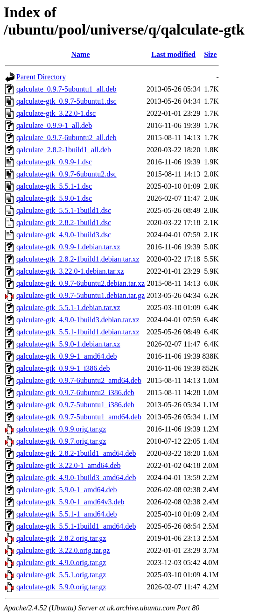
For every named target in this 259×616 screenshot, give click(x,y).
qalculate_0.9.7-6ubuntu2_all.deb (66, 138)
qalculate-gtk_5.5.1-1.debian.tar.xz (68, 308)
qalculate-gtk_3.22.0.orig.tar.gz (63, 550)
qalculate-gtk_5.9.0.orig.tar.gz (61, 587)
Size (210, 54)
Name (80, 54)
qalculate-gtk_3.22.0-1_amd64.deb (68, 465)
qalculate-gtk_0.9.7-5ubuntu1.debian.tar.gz (80, 295)
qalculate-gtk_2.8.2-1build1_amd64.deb (76, 453)
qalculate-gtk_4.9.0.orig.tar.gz (61, 562)
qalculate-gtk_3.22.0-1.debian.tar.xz (70, 271)
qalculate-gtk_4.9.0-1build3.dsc (63, 235)
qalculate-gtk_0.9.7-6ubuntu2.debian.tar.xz (80, 283)
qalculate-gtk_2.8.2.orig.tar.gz (61, 538)
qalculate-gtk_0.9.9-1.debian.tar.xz (68, 247)
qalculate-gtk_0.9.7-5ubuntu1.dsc (66, 101)
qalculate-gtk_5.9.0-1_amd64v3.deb (70, 502)
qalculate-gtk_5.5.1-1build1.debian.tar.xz (77, 332)
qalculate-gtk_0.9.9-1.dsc (54, 162)
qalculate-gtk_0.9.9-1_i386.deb (63, 368)
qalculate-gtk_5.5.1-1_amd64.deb (66, 514)
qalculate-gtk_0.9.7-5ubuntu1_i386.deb (75, 405)
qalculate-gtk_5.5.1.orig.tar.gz (61, 575)
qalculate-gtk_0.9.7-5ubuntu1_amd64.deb (78, 417)
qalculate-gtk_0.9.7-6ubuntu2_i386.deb (75, 393)
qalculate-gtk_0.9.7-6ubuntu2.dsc (66, 174)
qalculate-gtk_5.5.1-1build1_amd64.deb (76, 526)
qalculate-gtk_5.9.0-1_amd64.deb (66, 490)
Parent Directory (41, 77)
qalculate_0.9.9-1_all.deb (54, 125)
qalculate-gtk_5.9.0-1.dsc (54, 198)
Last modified (173, 54)
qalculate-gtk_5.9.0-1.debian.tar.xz (68, 344)
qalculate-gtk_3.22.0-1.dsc (56, 113)
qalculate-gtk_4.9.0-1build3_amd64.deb (76, 477)
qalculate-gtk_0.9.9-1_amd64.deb (66, 356)
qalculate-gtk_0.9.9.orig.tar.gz (61, 429)
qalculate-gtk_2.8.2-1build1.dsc (63, 223)
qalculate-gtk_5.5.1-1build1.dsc (63, 210)
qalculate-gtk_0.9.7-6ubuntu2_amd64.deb (78, 380)
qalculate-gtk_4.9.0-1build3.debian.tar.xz (77, 320)
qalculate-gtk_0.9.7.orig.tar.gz (61, 441)
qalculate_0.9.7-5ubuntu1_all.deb (66, 89)
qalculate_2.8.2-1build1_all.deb (63, 150)
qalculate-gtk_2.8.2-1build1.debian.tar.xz (77, 259)
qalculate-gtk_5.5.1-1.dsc (54, 186)
